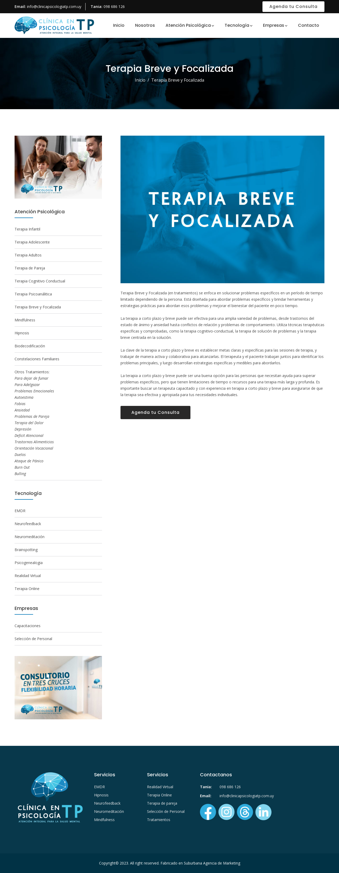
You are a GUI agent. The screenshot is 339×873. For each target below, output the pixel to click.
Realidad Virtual (28, 575)
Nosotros (145, 25)
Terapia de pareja (162, 803)
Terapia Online (27, 588)
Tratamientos (158, 819)
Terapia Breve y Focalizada (38, 306)
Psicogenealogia (29, 562)
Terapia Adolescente (32, 242)
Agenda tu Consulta (293, 6)
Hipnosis (22, 332)
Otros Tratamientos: (34, 422)
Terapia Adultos (28, 255)
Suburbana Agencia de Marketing (212, 863)
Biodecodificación (30, 345)
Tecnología (237, 25)
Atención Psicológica (188, 25)
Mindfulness (25, 319)
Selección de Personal (33, 638)
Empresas (273, 25)
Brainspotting (26, 549)
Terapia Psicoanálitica (33, 293)
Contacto (308, 25)
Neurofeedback (28, 523)
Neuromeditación (29, 536)
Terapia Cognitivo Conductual (40, 280)
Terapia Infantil (27, 229)
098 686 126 (114, 6)
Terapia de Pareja (30, 268)
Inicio (118, 25)
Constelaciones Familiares (37, 358)
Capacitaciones (28, 625)
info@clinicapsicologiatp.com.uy (54, 6)
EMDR (20, 510)
